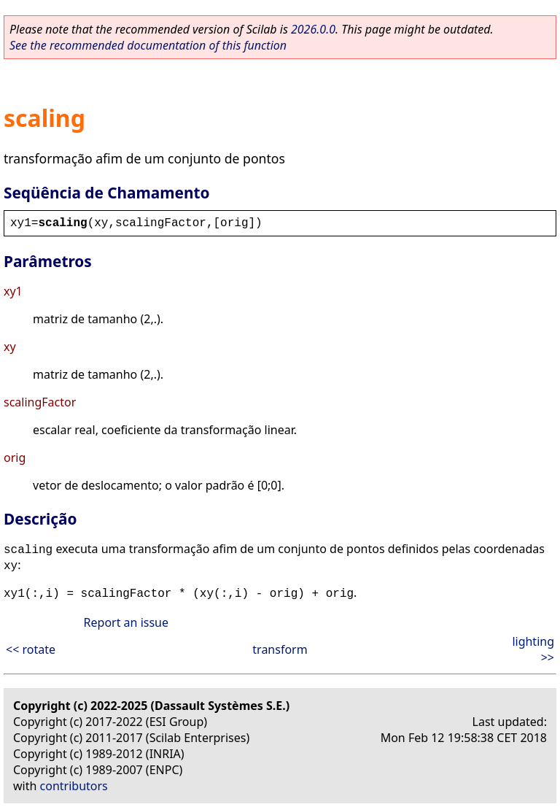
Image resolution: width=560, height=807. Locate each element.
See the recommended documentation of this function (148, 45)
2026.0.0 (313, 29)
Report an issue (126, 622)
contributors (74, 786)
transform (279, 649)
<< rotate (30, 649)
